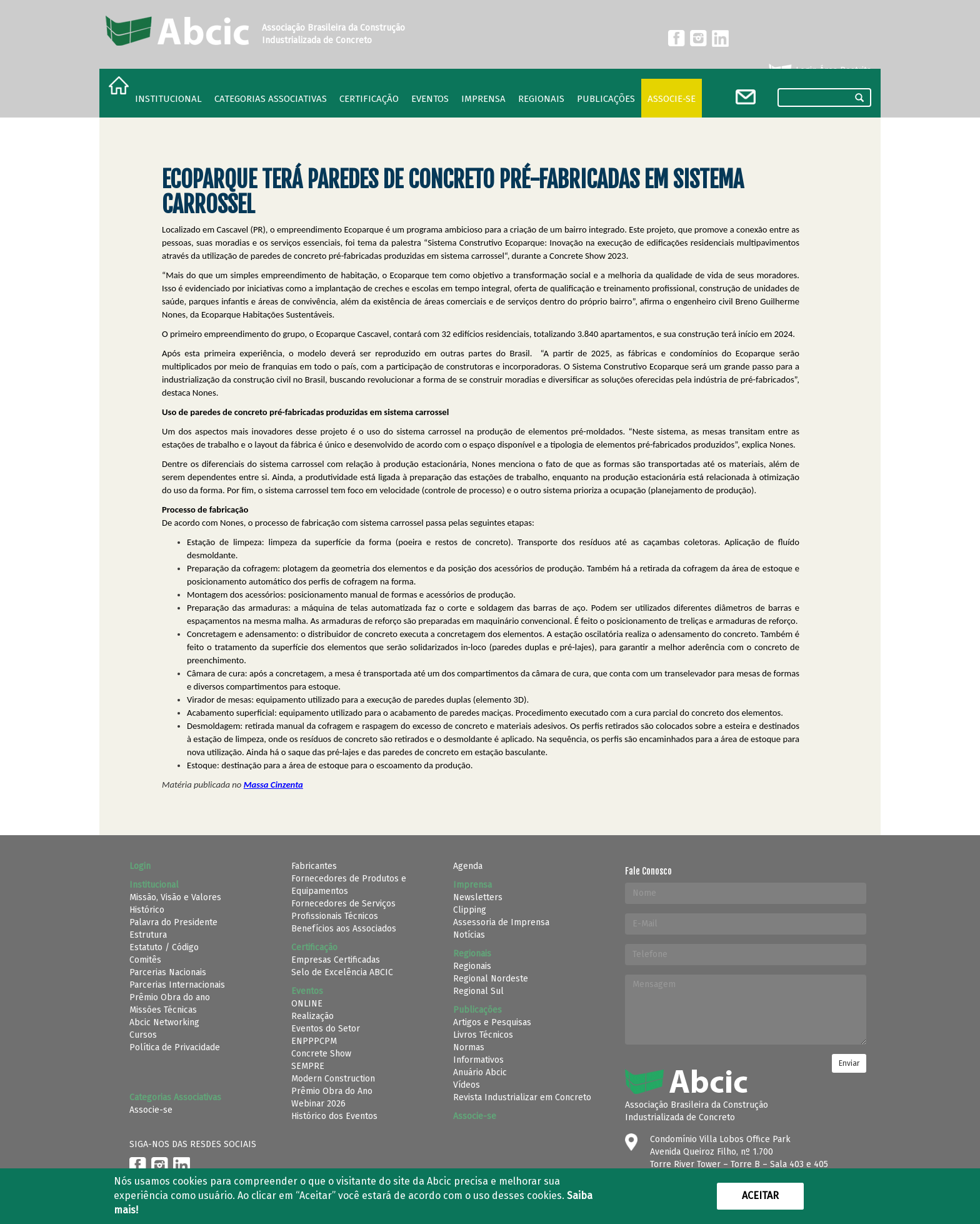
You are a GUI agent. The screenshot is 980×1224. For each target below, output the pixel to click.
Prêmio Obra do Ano (331, 1091)
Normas (468, 1047)
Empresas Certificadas (335, 960)
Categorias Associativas (270, 98)
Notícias (469, 935)
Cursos (143, 1035)
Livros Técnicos (483, 1035)
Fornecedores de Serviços (343, 903)
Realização (312, 1016)
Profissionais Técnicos (334, 916)
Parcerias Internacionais (177, 985)
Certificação (369, 98)
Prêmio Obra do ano (169, 997)
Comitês (145, 960)
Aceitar (760, 1195)
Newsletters (477, 897)
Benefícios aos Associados (343, 928)
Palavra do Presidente (173, 922)
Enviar (849, 1063)
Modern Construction (333, 1078)
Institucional (168, 98)
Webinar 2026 (318, 1103)
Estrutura (148, 935)
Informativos (478, 1060)
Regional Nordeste (490, 978)
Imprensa (483, 98)
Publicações (606, 98)
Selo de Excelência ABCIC (342, 972)
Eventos (430, 98)
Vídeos (466, 1085)
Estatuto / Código (164, 947)
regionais (541, 98)
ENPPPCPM (314, 1041)
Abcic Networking (164, 1022)
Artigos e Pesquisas (492, 1022)
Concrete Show (321, 1053)
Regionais (472, 966)
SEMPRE (307, 1066)
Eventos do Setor (325, 1028)
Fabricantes (314, 866)
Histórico (146, 910)
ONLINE (306, 1003)
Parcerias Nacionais (167, 972)
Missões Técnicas (163, 1010)
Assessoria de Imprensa (501, 922)
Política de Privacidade (174, 1047)
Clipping (469, 910)
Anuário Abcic (480, 1072)
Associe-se (672, 98)
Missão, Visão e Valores (175, 897)
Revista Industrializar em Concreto (522, 1097)
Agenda (467, 866)
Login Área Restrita (819, 71)
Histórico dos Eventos (334, 1116)
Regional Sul (478, 991)
